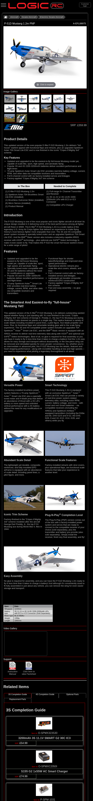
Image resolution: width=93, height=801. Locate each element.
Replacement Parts (17, 699)
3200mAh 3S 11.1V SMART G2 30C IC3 (44, 738)
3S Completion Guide (17, 694)
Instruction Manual (12, 671)
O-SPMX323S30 (47, 733)
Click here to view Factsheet (29, 671)
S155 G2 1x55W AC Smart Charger (44, 771)
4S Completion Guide (45, 694)
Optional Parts (72, 694)
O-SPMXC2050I (47, 766)
